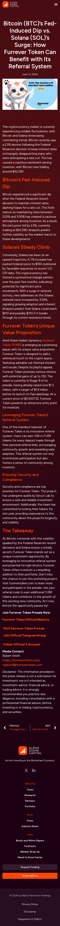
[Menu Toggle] (56, 4)
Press (30, 820)
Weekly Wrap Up (30, 851)
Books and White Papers (30, 840)
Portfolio (30, 806)
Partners (30, 800)
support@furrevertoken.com (22, 665)
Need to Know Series (30, 857)
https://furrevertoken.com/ (21, 660)
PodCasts (30, 846)
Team (30, 789)
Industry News (30, 826)
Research (30, 795)
